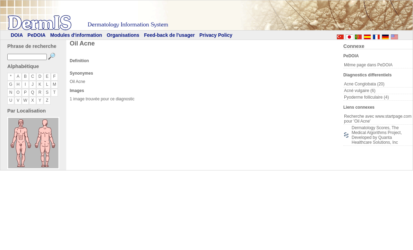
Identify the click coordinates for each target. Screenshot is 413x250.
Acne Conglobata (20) (364, 84)
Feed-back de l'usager (169, 35)
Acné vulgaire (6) (360, 90)
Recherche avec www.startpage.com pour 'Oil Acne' (378, 119)
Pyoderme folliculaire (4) (366, 97)
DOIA (17, 35)
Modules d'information (76, 35)
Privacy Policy (215, 35)
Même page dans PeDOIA (368, 64)
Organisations (123, 35)
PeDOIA (36, 35)
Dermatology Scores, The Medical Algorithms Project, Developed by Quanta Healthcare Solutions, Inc (377, 135)
